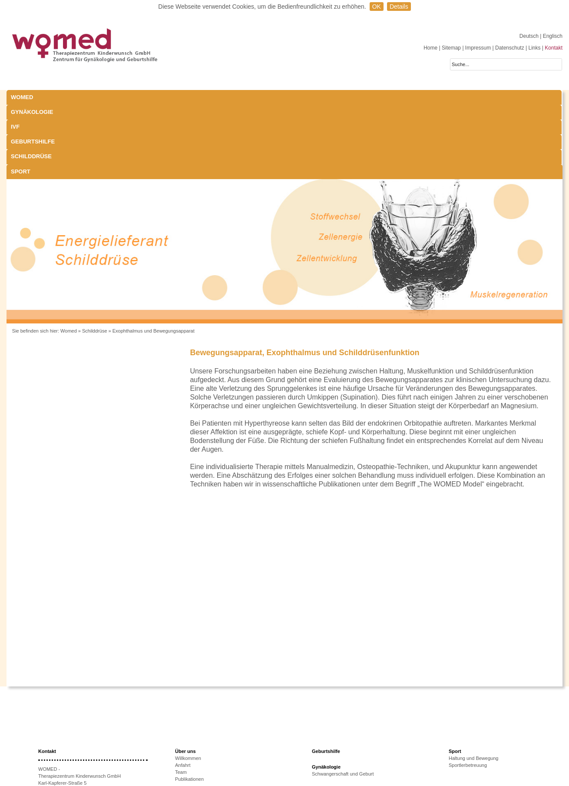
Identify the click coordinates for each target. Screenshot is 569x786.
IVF (154, 97)
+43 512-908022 (73, 729)
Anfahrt (182, 690)
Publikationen (189, 704)
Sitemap (451, 48)
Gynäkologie (101, 97)
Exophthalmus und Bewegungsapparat (153, 256)
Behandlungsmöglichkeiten (340, 750)
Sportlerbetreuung (468, 690)
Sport (368, 97)
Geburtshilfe (241, 97)
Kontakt (553, 48)
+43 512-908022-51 (69, 736)
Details (399, 6)
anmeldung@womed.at (78, 743)
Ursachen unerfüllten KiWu (203, 741)
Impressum (478, 48)
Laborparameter (329, 729)
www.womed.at (67, 750)
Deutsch (529, 36)
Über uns (185, 676)
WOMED (22, 97)
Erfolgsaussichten (194, 755)
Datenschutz (509, 48)
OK (376, 6)
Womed (68, 256)
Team (181, 697)
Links (534, 48)
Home (430, 48)
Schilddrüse (309, 97)
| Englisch (551, 36)
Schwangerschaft (330, 736)
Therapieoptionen (193, 748)
